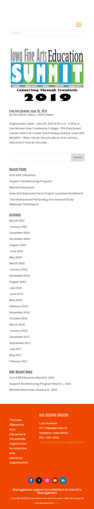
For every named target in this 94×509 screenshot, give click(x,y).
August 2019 (17, 281)
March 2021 (17, 220)
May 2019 (15, 300)
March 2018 (17, 324)
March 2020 (17, 263)
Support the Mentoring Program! (30, 181)
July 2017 (15, 349)
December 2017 (19, 336)
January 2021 (18, 226)
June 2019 (16, 294)
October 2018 (18, 318)
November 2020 (19, 239)
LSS (57, 503)
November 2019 (19, 275)
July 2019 (15, 288)
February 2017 (18, 361)
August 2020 (17, 245)
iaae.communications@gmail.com (62, 442)
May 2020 (15, 257)
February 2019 (18, 306)
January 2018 (18, 330)
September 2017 (20, 343)
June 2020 (16, 251)
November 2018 (19, 312)
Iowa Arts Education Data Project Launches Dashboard (46, 193)
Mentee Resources (21, 187)
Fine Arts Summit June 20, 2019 (28, 111)
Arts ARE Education (22, 175)
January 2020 (18, 269)
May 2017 (15, 355)
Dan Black (19, 114)
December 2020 (19, 232)
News (49, 114)
